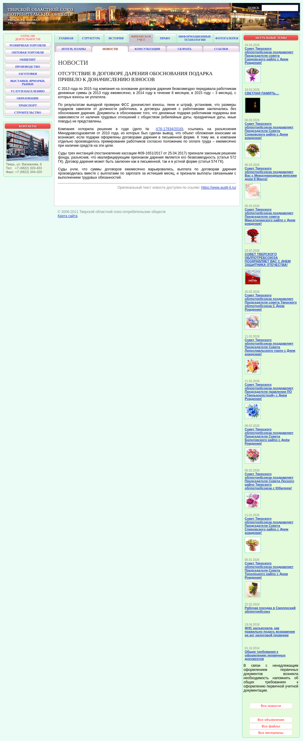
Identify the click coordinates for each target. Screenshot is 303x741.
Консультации (147, 49)
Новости (110, 49)
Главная (66, 38)
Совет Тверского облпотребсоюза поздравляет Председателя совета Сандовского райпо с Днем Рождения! (269, 55)
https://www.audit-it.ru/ (218, 187)
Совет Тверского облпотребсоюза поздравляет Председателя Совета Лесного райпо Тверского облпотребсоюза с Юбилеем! (269, 481)
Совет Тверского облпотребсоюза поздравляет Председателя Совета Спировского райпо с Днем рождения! (269, 526)
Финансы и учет (141, 38)
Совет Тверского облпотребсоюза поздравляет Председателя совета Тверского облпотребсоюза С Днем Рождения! (271, 302)
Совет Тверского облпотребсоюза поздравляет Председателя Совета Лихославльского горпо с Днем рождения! (270, 347)
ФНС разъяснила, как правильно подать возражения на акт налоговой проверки (270, 631)
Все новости (271, 706)
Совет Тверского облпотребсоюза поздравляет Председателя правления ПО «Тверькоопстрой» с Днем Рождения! (269, 392)
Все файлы (271, 726)
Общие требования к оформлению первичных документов (265, 655)
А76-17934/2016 (169, 129)
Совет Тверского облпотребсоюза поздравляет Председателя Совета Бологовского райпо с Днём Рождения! (269, 436)
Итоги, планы (74, 49)
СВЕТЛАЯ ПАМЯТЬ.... (262, 93)
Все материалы (270, 732)
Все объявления (270, 719)
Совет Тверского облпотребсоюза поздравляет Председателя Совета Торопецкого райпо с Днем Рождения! (269, 570)
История (116, 38)
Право (165, 38)
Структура (91, 38)
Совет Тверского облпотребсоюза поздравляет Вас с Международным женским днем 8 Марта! (271, 174)
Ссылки (221, 49)
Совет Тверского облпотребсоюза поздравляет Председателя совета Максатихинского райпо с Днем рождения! (270, 216)
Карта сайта (68, 216)
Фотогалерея (226, 38)
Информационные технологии (195, 38)
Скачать (184, 49)
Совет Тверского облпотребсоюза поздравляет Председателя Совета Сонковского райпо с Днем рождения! (269, 131)
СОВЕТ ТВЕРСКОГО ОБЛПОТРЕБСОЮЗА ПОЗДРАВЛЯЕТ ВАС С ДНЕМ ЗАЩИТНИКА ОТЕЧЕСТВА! (268, 259)
